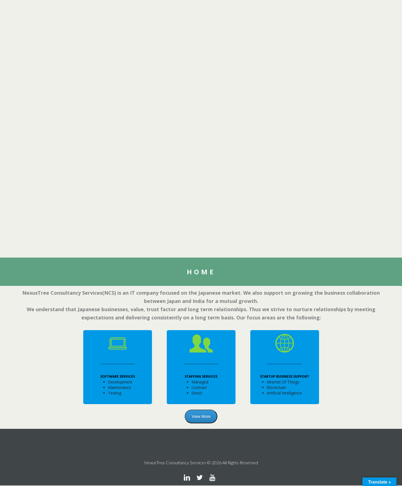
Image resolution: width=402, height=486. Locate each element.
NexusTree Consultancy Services (175, 463)
